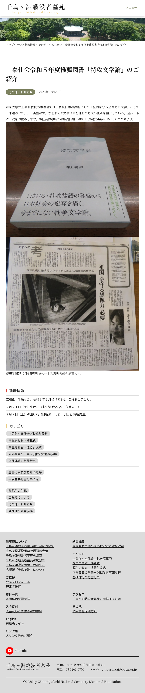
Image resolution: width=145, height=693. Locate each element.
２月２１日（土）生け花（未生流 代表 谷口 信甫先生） (43, 407)
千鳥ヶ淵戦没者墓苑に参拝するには (96, 598)
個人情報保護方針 (84, 611)
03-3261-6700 (75, 669)
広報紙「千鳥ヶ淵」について (25, 569)
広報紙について (19, 497)
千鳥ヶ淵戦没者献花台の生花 (25, 565)
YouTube (21, 650)
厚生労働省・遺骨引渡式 (25, 447)
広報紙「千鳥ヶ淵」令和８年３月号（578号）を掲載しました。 (49, 399)
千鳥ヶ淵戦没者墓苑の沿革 (24, 555)
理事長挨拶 (13, 586)
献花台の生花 (17, 490)
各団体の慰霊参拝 (20, 511)
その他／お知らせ (20, 92)
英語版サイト (15, 623)
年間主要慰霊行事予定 (23, 479)
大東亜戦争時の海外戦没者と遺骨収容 (98, 546)
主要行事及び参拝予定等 (25, 472)
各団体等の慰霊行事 (22, 460)
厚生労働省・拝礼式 (22, 440)
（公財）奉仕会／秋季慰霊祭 (28, 433)
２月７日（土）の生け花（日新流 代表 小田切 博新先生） (47, 414)
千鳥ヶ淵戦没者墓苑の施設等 (25, 560)
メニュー (131, 7)
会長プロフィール (18, 581)
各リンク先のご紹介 (19, 635)
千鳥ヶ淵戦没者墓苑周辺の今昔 (27, 550)
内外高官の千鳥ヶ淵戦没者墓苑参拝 (32, 454)
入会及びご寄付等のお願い (24, 611)
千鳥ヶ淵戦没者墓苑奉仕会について (30, 546)
